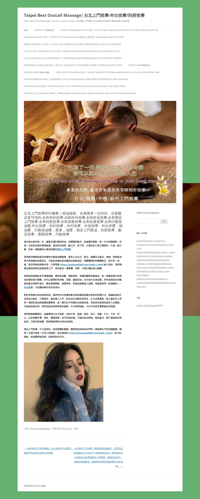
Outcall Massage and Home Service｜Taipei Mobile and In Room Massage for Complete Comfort (73, 58)
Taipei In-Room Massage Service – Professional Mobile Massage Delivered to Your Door (156, 282)
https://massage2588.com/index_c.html (81, 264)
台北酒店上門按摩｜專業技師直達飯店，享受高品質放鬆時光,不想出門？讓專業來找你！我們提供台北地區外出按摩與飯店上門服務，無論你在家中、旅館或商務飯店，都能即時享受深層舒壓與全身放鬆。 (98, 457)
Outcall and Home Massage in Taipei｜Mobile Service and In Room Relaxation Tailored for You (72, 51)
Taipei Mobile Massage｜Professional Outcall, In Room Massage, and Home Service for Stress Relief (75, 86)
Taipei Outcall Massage (39, 428)
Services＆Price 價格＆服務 (36, 72)
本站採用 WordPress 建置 (35, 485)
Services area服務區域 (139, 65)
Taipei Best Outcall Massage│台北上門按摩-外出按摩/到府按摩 (84, 15)
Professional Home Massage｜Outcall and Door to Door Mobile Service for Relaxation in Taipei (73, 65)
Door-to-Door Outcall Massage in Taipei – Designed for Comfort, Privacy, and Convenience (156, 271)
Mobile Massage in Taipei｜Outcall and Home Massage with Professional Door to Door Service (72, 44)
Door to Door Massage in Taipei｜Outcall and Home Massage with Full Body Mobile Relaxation (109, 30)
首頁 (26, 30)
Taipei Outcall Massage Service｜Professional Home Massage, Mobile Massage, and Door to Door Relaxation (80, 93)
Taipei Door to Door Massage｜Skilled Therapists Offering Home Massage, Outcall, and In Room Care (107, 72)
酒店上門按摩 (64, 249)
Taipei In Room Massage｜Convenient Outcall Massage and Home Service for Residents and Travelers (76, 79)
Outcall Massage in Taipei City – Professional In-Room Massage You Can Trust (155, 244)
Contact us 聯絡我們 (44, 30)
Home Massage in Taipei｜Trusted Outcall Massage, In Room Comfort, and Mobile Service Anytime (74, 37)
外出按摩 (28, 287)
